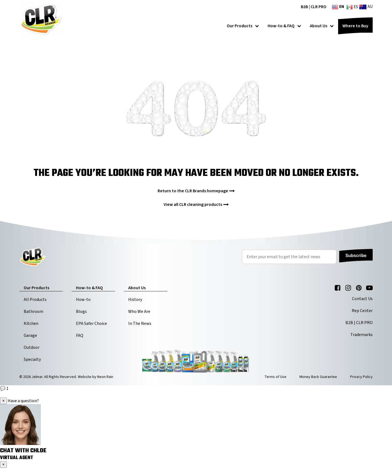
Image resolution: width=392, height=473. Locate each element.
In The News (139, 323)
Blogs (81, 312)
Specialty (32, 359)
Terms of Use (275, 377)
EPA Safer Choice (91, 323)
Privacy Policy (361, 377)
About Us (322, 26)
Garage (30, 335)
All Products (35, 300)
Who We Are (139, 312)
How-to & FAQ (284, 26)
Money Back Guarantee (318, 377)
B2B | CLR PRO (313, 7)
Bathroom (33, 312)
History (135, 300)
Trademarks (361, 335)
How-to (83, 300)
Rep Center (362, 311)
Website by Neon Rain (95, 377)
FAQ (79, 335)
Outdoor (31, 347)
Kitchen (31, 323)
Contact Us (362, 299)
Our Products (243, 26)
